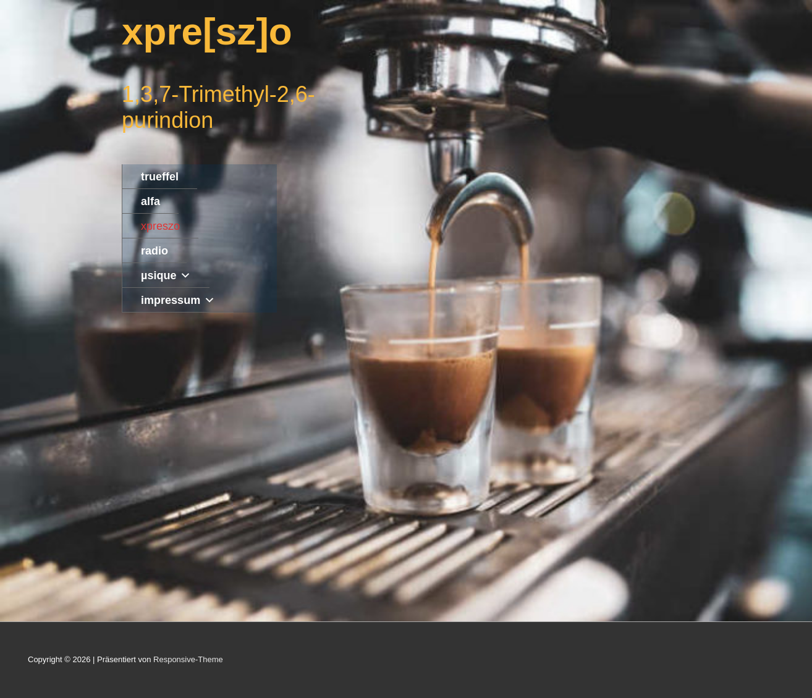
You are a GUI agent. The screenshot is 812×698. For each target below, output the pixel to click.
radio (154, 251)
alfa (150, 201)
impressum (178, 300)
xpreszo (160, 226)
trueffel (160, 176)
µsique (166, 275)
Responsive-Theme (188, 659)
